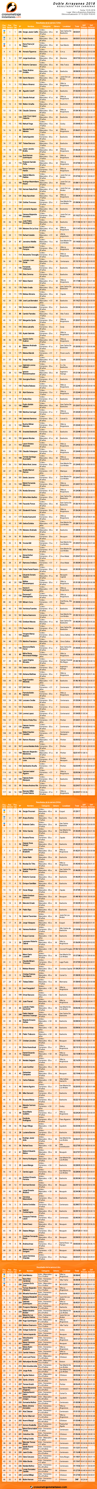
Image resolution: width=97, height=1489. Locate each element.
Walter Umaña (28, 104)
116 (20, 163)
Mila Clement (28, 1093)
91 (20, 537)
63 (20, 1001)
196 (20, 471)
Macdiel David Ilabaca (28, 130)
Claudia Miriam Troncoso (29, 962)
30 (20, 956)
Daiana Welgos (28, 1231)
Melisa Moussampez (28, 582)
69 (20, 1119)
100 (20, 386)
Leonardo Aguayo (30, 209)
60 (20, 1008)
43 (20, 825)
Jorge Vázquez (29, 923)
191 (20, 65)
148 (20, 419)
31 (20, 1060)
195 (20, 327)
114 (20, 255)
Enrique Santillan (29, 883)
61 (20, 1152)
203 (20, 1430)
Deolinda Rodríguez (27, 1119)
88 (20, 314)
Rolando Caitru (28, 825)
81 (20, 347)
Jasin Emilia (27, 1452)
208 (20, 1321)
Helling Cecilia (28, 1439)
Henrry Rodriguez (30, 1159)
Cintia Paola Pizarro (30, 569)
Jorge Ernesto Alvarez (28, 1191)
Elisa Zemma (28, 274)
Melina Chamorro (30, 1325)
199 (20, 995)
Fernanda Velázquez (27, 268)
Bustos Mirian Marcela (28, 425)
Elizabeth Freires (29, 510)
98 (20, 543)
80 (20, 1093)
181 (20, 740)
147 (20, 366)
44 (20, 1100)
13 (20, 1028)
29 (20, 903)
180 (20, 406)
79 (20, 1211)
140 (20, 648)
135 (20, 451)
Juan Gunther (28, 1067)
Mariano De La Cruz (30, 229)
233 (20, 1280)
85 (20, 137)
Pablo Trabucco (29, 1034)
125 (20, 727)
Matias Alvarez (29, 969)
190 (20, 582)
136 (20, 111)
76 (20, 1244)
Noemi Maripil (28, 1421)
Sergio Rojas (28, 360)
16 (20, 916)
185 (20, 248)
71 (20, 1237)
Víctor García (28, 831)
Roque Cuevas (28, 936)
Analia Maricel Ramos (28, 471)
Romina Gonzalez (30, 307)
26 (20, 942)
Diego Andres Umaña (28, 71)
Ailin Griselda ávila (30, 1366)
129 (20, 602)
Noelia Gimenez (29, 491)
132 (20, 425)
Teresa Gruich (28, 1384)
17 (20, 1185)
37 (20, 563)
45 (20, 1074)
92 (20, 360)
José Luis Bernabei (30, 301)
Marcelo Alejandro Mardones (30, 753)
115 (20, 170)
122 (20, 484)
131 (20, 196)
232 (20, 1402)
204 (20, 1448)
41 (20, 877)
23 (20, 923)
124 (20, 713)
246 (20, 32)
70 (20, 838)
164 (20, 209)
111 (20, 589)
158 (20, 301)
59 (20, 1231)
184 (20, 307)
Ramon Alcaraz (29, 740)
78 (20, 870)
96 (20, 45)
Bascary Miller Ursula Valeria (28, 792)
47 (20, 982)
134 (20, 202)
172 (20, 720)
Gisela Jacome (28, 478)
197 (20, 320)
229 (20, 1398)
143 (20, 779)
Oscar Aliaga (28, 890)
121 (20, 707)
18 (20, 556)
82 (20, 694)
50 (20, 1198)
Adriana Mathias (29, 674)
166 (20, 261)
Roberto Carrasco (30, 65)
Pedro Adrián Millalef (28, 406)
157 (20, 58)
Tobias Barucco (29, 143)
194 (20, 373)
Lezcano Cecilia (29, 700)
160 (20, 222)
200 (20, 1380)
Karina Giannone (29, 615)
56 (20, 844)
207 (20, 1343)
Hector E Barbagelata (28, 589)
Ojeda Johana (28, 1380)
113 (20, 1289)
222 (20, 1316)
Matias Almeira (29, 294)
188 (20, 458)
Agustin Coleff (28, 91)
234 (20, 1275)
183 (20, 183)
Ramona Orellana (30, 563)
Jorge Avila (27, 1371)
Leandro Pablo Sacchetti (28, 1008)
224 (20, 1325)
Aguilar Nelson (28, 1375)
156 (20, 150)
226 (20, 1466)
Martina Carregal (29, 412)
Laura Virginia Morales (28, 661)
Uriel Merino (27, 1275)
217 (20, 1425)
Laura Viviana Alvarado (28, 445)
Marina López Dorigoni (28, 1250)
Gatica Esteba (28, 523)
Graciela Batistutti (30, 432)
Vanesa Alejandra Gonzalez (30, 215)
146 (20, 176)
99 (20, 786)
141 (20, 510)
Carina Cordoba (29, 1205)
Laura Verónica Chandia (29, 1257)
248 (20, 1015)
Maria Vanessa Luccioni (29, 1343)
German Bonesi (29, 1185)
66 (20, 1191)
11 (20, 1224)
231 (20, 1339)
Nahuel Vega (28, 124)
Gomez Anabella (29, 1425)
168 (20, 753)
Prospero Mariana (30, 1307)
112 (20, 84)
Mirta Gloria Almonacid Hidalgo (30, 655)
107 (20, 281)
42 (20, 1139)
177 (20, 517)
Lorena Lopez (28, 713)
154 (20, 766)
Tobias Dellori (28, 982)
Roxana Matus (28, 1100)
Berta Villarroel (28, 1416)
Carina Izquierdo (29, 1334)
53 (20, 130)
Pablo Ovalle (28, 288)
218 (20, 1461)
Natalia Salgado (29, 1060)
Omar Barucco (28, 995)
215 (20, 1457)
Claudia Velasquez (30, 451)
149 (20, 523)
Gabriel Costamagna (28, 1211)
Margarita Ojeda (29, 320)
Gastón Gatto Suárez (28, 340)
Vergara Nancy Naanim (28, 635)
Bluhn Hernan (28, 1480)
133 (20, 772)
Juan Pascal (27, 1001)
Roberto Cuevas (29, 877)
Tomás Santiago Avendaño (29, 458)
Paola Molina (28, 707)
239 (20, 1439)
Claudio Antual (28, 98)
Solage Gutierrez (29, 1330)
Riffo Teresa (28, 550)
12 (20, 883)
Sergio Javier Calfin (30, 32)
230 (20, 1284)
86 (20, 52)
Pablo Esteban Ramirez (28, 897)
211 (20, 1298)
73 (20, 1126)
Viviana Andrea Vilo (30, 786)
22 (20, 988)
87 (20, 242)
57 (20, 890)
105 (20, 333)
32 (20, 857)
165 (20, 700)
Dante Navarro (28, 78)
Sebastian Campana (27, 1074)
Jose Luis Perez (29, 1357)
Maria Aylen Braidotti (27, 1348)
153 (20, 681)
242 (20, 1421)
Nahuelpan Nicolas (30, 1362)
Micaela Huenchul (30, 1294)
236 (20, 1330)
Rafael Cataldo (29, 235)
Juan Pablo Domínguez (27, 222)
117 (20, 399)
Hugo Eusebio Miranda (28, 681)
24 (20, 1067)
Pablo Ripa (27, 910)
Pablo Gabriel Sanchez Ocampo (30, 1015)
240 (20, 1475)
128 (20, 569)
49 (20, 1218)
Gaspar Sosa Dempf (28, 844)
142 (20, 622)
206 (20, 1416)
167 (20, 746)
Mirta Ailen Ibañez (30, 497)
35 (20, 1034)
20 (20, 1178)
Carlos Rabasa (28, 1080)
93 (20, 661)
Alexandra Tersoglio (31, 255)
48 (20, 1087)
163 (20, 445)
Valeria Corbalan (29, 668)
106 (20, 340)
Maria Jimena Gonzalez (28, 1407)
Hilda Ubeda (27, 1461)
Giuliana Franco (29, 537)
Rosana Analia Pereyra (28, 248)
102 (20, 104)
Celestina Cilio (28, 1434)
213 (20, 1353)
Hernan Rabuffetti (30, 189)
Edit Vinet (26, 687)
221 (20, 1348)
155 (20, 438)
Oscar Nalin (27, 857)
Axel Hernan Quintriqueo (27, 156)
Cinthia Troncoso (29, 202)
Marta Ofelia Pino (30, 720)
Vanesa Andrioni (29, 929)
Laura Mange (28, 1165)
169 (20, 464)
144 (20, 504)
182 (20, 550)
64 (20, 1106)
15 (20, 949)
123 (20, 733)
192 (20, 124)
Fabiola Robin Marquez (28, 779)
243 (20, 1362)
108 (20, 412)
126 (20, 596)
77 (20, 1041)
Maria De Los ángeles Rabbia (29, 1316)
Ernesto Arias (28, 1028)
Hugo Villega (28, 1126)
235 (20, 1452)
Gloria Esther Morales (28, 556)
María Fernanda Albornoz (29, 484)
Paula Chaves (28, 628)
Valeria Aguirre (29, 1087)
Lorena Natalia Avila (31, 746)
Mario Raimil (28, 281)
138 (20, 78)
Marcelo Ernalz (29, 903)
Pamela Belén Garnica (28, 694)
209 (20, 1303)
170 (20, 530)
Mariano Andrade (30, 530)
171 (20, 353)
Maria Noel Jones (30, 464)
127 (20, 687)
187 (20, 143)
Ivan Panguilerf (29, 988)
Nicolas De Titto (29, 864)
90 (20, 39)
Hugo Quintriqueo (30, 1321)
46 (20, 811)
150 (20, 379)
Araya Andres (28, 818)
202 (20, 1443)
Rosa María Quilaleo (27, 1113)
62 (20, 929)
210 (20, 1407)
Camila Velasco (29, 1353)
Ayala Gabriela (28, 333)
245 (20, 1357)
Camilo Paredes (29, 314)
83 (20, 1480)
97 (20, 759)
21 (20, 1159)
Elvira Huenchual (29, 1047)
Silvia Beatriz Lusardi (28, 1339)
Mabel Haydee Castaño (28, 733)
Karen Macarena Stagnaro (29, 1389)
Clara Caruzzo (28, 1457)
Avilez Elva (27, 399)
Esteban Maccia (29, 622)
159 (20, 117)
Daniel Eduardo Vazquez (29, 1054)
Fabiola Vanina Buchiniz (28, 727)
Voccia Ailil (27, 543)
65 (20, 1250)
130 (20, 674)
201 (20, 1411)
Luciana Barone (29, 1132)
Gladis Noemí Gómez (28, 1448)
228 (20, 1307)
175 (20, 497)
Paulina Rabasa (29, 386)
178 (20, 288)
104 (20, 635)
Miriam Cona (28, 602)
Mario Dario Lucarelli (27, 956)
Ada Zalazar (28, 1411)
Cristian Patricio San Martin (29, 975)
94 (20, 576)
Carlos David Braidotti (28, 851)
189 (20, 215)
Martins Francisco (30, 641)
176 (20, 491)
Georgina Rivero (29, 379)
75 (20, 936)
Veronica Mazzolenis (27, 1198)
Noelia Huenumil (29, 517)
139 (20, 71)
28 (20, 1132)
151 (20, 478)
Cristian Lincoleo (29, 1041)
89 (20, 655)
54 (20, 1047)
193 (20, 668)
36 (20, 1146)
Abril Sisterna (28, 392)
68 (20, 1113)
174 (20, 294)
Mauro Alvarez (28, 84)
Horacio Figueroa (29, 52)
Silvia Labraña (28, 327)
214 (20, 1334)
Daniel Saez (27, 1224)
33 (20, 897)
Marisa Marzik (28, 353)
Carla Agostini (28, 137)
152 (20, 189)
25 (20, 1165)
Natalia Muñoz (28, 1466)
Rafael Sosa (27, 1146)
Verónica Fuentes (30, 609)
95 (20, 432)
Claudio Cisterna (29, 111)
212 (20, 1366)
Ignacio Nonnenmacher (29, 373)
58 (20, 831)
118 (20, 157)
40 (20, 1021)
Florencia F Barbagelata (28, 596)
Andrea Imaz (28, 1244)
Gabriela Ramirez (30, 419)
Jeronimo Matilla (29, 242)
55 (20, 392)
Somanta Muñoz (29, 1402)
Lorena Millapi (28, 1475)
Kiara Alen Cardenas (27, 1280)
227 (20, 1393)
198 (20, 274)
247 (20, 818)
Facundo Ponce (29, 504)
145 (20, 268)
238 (20, 1470)
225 (20, 1294)
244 (20, 1375)
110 (20, 235)
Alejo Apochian (29, 196)
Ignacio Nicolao (29, 438)
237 (20, 1384)
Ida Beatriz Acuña (30, 766)
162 (20, 98)
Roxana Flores (28, 838)
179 (20, 628)
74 (20, 1257)
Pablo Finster (28, 39)
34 (20, 910)
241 (20, 1434)
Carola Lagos (28, 1172)
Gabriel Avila (28, 949)
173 (20, 641)
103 (20, 609)
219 (20, 1371)
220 (20, 1312)
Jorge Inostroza (29, 58)
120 (20, 792)
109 (20, 229)
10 (20, 1054)
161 (20, 615)
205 (20, 1389)
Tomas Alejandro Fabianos (29, 1289)
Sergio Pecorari (29, 811)
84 (20, 91)
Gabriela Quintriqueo (27, 1303)
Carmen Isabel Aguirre (28, 772)
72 (20, 864)
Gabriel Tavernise (30, 916)
